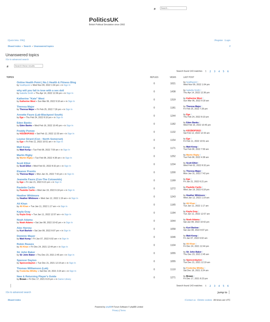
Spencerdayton (27, 263)
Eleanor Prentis (26, 171)
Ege (22, 117)
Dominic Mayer (26, 235)
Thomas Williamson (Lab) (32, 268)
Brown (23, 279)
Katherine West (27, 101)
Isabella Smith (26, 93)
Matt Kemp (23, 147)
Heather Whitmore (28, 195)
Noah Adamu (25, 219)
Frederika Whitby (28, 271)
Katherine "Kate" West (31, 98)
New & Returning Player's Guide (36, 276)
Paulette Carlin (26, 187)
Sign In (67, 85)
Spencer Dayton (26, 260)
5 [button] (223, 71)
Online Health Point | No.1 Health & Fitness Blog (46, 82)
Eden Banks (24, 122)
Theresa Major (25, 106)
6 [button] (228, 71)
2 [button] (210, 71)
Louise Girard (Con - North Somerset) (40, 138)
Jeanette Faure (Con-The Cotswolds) (39, 179)
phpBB (109, 307)
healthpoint (25, 85)
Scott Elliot (23, 163)
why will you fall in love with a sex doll (40, 90)
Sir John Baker (26, 252)
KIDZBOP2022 (27, 133)
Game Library (64, 279)
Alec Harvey (24, 227)
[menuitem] (22, 40)
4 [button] (219, 71)
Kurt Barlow (26, 230)
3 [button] (214, 71)
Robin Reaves (25, 244)
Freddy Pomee (26, 130)
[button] (231, 71)
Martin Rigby (24, 155)
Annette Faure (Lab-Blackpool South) (40, 114)
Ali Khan (22, 203)
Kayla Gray (23, 211)
